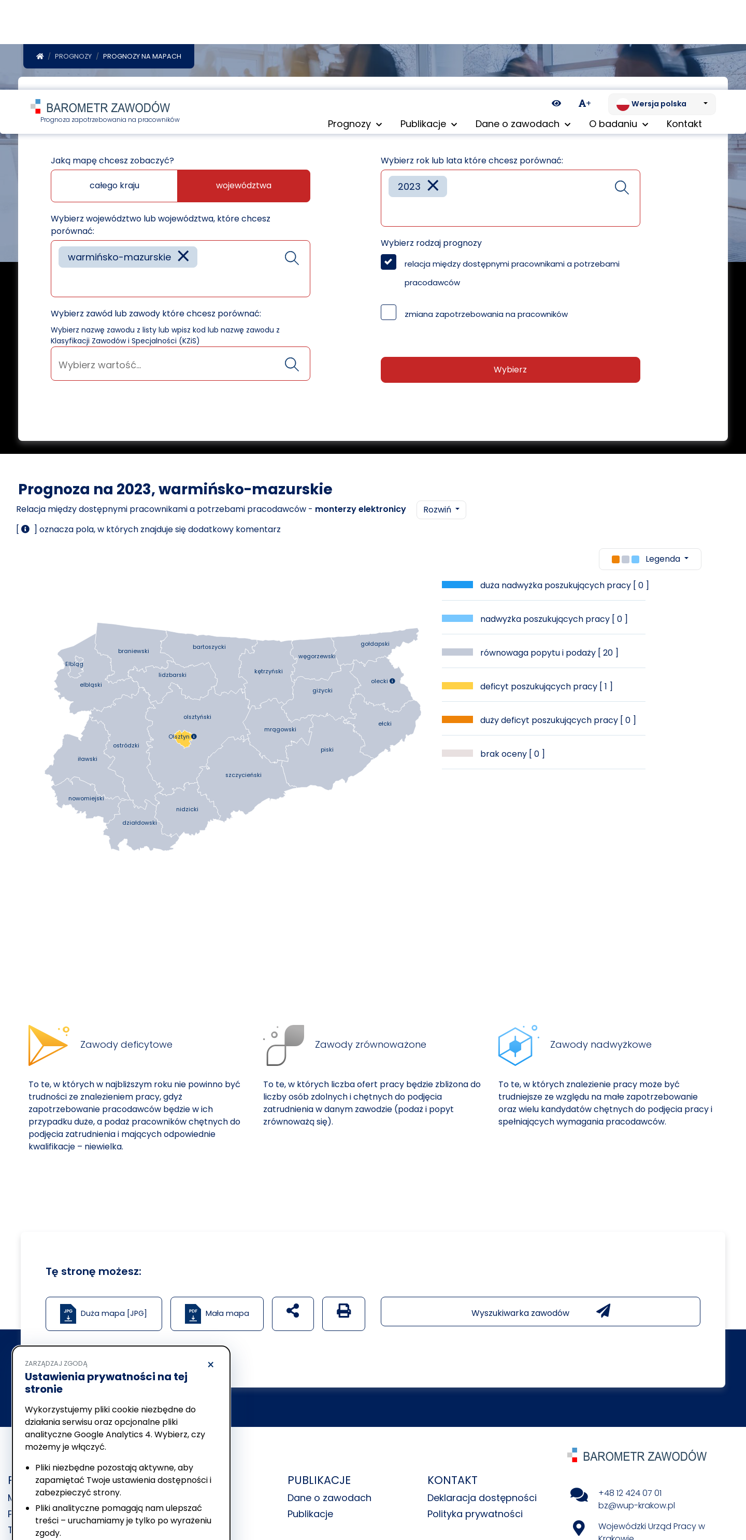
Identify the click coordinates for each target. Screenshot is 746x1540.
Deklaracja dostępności (482, 1499)
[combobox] (180, 270)
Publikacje (310, 1515)
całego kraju (114, 187)
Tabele (23, 1531)
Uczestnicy (172, 1531)
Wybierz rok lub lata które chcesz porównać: (472, 163)
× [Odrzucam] (210, 1275)
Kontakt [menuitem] (684, 36)
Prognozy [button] (355, 36)
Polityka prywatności (475, 1515)
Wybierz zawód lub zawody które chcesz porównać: (156, 316)
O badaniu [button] (618, 36)
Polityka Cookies (154, 1463)
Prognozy (73, 58)
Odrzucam (71, 1501)
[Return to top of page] (733, 1496)
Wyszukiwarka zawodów (540, 1313)
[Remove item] (183, 259)
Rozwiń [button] (438, 512)
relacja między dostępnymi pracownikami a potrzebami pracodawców (512, 275)
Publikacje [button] (428, 36)
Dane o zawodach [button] (523, 36)
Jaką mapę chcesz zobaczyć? (112, 163)
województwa (243, 187)
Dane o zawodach (329, 1499)
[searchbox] (62, 283)
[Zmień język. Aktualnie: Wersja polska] (662, 14)
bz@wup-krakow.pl (636, 1508)
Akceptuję (171, 1501)
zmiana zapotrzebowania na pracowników (486, 316)
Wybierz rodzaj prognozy (431, 245)
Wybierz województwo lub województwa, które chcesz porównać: (160, 227)
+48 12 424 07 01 (630, 1495)
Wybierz (510, 372)
